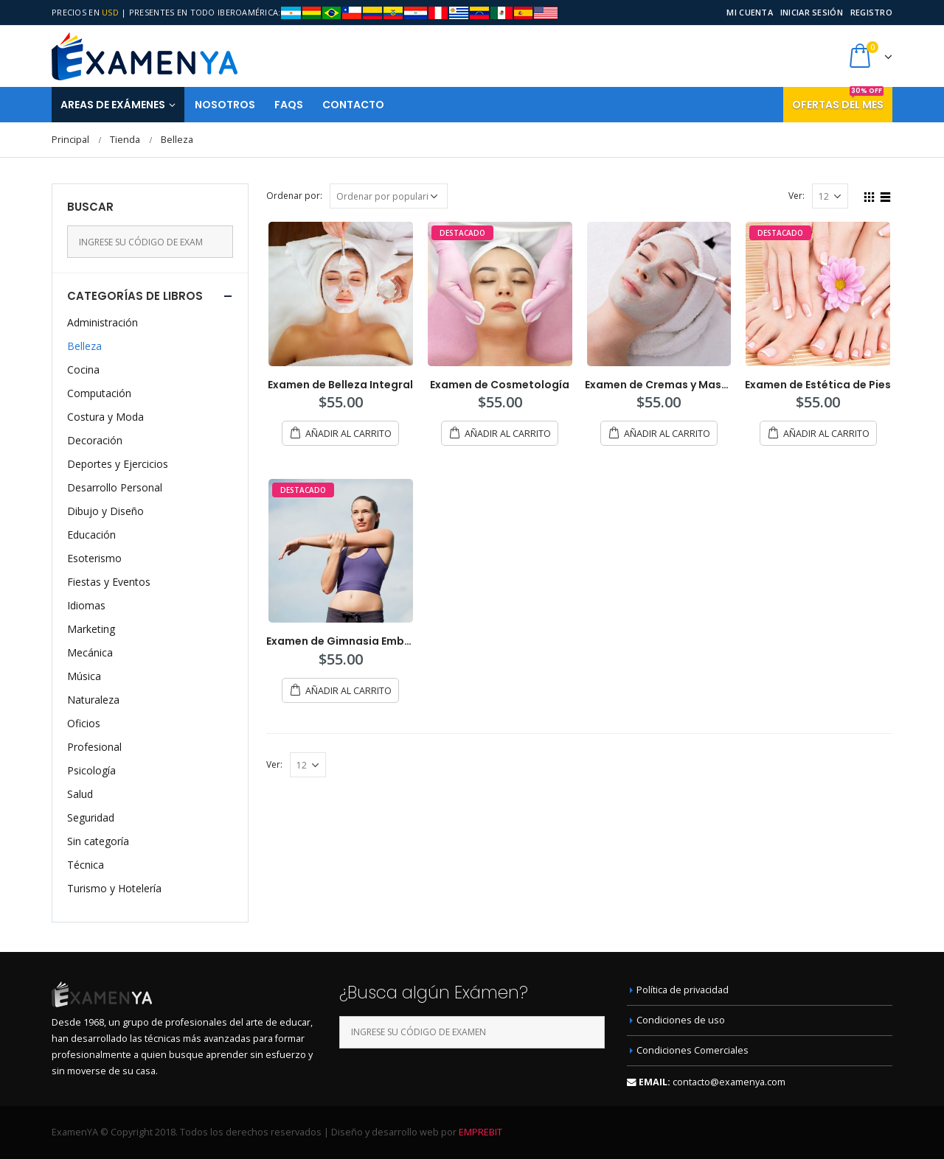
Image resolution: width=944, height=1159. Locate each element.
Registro (871, 12)
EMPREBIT (480, 1132)
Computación (99, 393)
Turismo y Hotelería (114, 888)
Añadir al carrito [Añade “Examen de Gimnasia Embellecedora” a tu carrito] (348, 690)
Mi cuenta (749, 12)
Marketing (91, 629)
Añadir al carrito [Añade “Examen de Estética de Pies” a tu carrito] (826, 433)
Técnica (85, 865)
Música (84, 676)
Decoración (94, 440)
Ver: (796, 195)
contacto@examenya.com (729, 1082)
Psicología (91, 770)
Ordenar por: (294, 195)
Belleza (84, 346)
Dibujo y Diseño (105, 511)
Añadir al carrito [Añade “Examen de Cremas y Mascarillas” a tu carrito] (667, 433)
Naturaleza (93, 700)
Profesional (94, 747)
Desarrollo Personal (114, 487)
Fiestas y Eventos (108, 582)
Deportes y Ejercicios (117, 464)
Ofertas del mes (838, 99)
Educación (91, 535)
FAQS (288, 104)
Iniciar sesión (811, 12)
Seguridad (90, 817)
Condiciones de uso (680, 1020)
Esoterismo (94, 558)
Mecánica (90, 652)
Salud (80, 794)
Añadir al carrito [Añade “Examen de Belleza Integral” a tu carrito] (348, 433)
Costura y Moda (105, 417)
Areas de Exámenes (112, 104)
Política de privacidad (682, 990)
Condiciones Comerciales (692, 1050)
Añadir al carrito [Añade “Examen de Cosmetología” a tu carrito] (508, 433)
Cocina (83, 370)
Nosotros (225, 104)
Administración (102, 322)
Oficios (83, 723)
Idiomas (86, 605)
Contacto (353, 104)
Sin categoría (98, 841)
